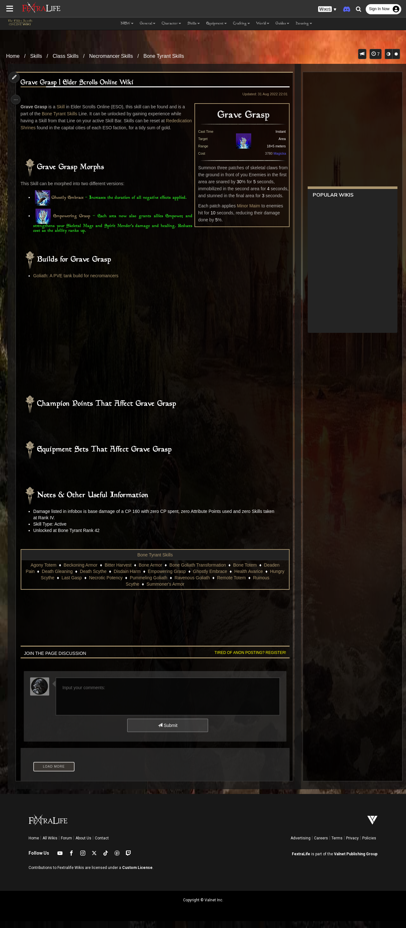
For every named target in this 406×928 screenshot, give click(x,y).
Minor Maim (246, 205)
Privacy (352, 845)
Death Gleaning (56, 578)
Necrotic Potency (105, 584)
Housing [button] (304, 24)
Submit (167, 732)
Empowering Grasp (72, 223)
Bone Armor (150, 572)
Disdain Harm (126, 578)
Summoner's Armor (165, 591)
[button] (327, 9)
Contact (102, 845)
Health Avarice (248, 578)
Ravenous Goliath (191, 584)
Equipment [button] (216, 24)
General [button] (147, 24)
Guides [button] (282, 24)
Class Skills (66, 56)
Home (13, 56)
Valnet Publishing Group (355, 861)
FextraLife (301, 861)
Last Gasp (71, 584)
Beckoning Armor (80, 572)
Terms (337, 845)
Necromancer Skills (111, 56)
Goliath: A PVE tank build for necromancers (77, 282)
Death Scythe (92, 578)
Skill (62, 106)
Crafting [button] (241, 24)
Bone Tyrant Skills (163, 56)
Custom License (137, 874)
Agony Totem (43, 572)
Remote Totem (231, 584)
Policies (369, 845)
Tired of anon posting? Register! (248, 659)
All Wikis (50, 845)
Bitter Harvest (117, 572)
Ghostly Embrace (69, 204)
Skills (36, 56)
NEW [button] (127, 24)
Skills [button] (193, 24)
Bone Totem (244, 572)
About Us (83, 845)
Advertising (301, 845)
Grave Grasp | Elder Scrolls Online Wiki (78, 82)
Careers (321, 845)
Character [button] (171, 24)
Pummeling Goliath (148, 584)
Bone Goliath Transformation (197, 572)
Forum (66, 845)
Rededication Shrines (43, 127)
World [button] (262, 24)
